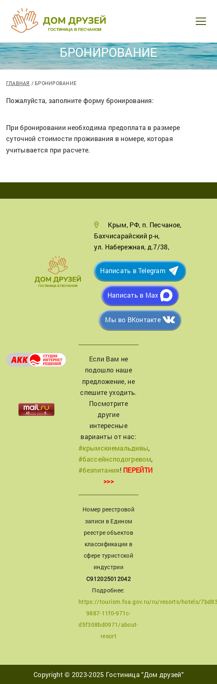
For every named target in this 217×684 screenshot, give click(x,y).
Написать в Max (132, 295)
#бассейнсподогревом (114, 459)
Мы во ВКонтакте (132, 319)
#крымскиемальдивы (113, 448)
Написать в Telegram (132, 270)
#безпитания (99, 470)
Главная (18, 83)
